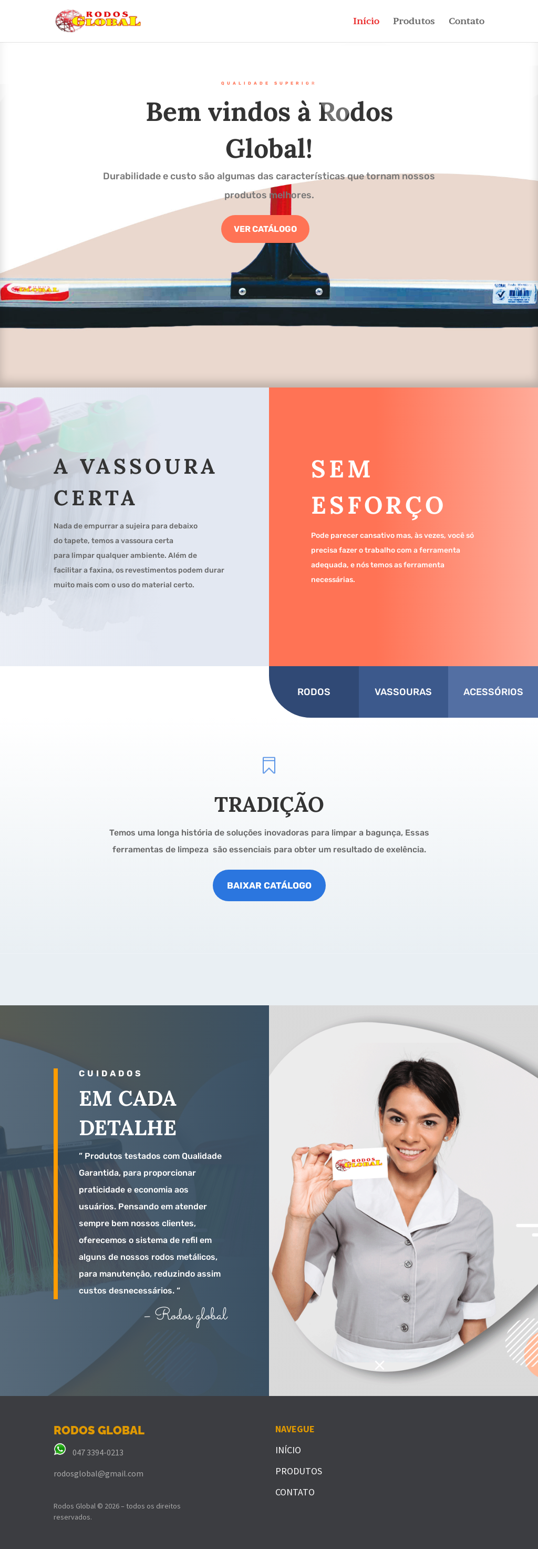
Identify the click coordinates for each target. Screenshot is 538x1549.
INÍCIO (288, 1450)
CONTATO (295, 1492)
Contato (466, 21)
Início (366, 21)
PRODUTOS (298, 1471)
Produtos (414, 21)
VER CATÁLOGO (265, 234)
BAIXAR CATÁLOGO (269, 885)
